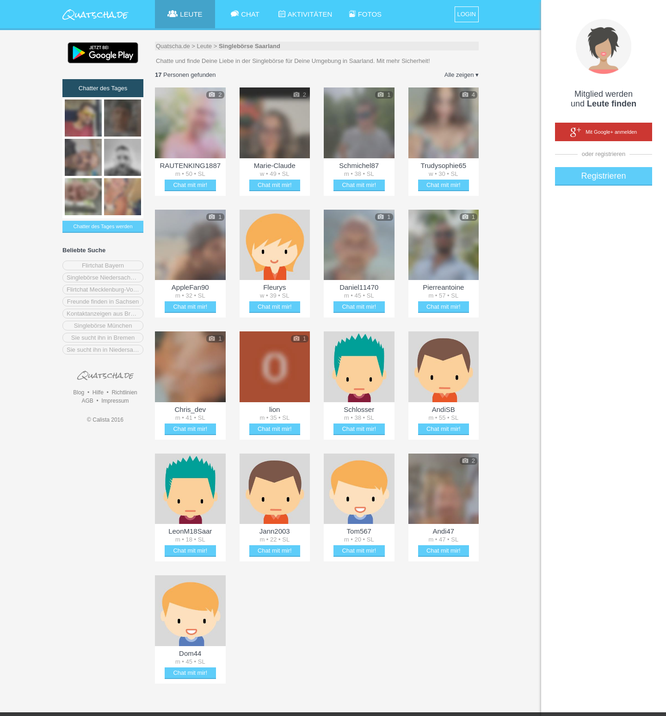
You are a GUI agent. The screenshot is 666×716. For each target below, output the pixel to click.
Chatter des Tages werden (102, 226)
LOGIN (466, 14)
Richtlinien (124, 392)
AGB (87, 401)
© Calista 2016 (105, 420)
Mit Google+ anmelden (603, 132)
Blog (78, 392)
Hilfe (98, 392)
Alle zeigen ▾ (461, 74)
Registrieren (603, 176)
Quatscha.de (173, 46)
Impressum (115, 401)
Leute (204, 46)
